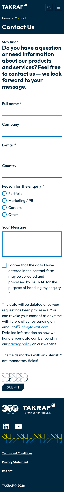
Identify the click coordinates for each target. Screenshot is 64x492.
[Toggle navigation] (58, 7)
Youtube (18, 426)
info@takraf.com (34, 327)
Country (9, 165)
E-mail (9, 145)
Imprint (7, 471)
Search (49, 7)
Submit (13, 386)
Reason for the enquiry (23, 186)
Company (10, 124)
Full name (12, 103)
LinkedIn (6, 426)
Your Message (14, 227)
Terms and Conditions (17, 453)
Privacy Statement (15, 462)
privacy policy (19, 343)
